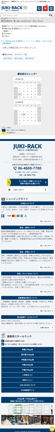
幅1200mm (7, 43)
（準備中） (38, 41)
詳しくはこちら (45, 221)
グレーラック (38, 21)
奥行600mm (29, 58)
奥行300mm (8, 58)
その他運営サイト (27, 390)
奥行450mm (19, 58)
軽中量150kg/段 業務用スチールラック (19, 41)
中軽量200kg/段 (27, 359)
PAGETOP (52, 429)
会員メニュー (27, 380)
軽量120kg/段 (27, 349)
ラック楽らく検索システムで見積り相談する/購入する (30, 182)
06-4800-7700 (29, 168)
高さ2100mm (48, 41)
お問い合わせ (18, 189)
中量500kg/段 (27, 370)
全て (2, 41)
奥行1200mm (6, 21)
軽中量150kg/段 (27, 354)
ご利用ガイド (27, 375)
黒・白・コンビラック (22, 21)
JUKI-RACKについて (28, 385)
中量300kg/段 (27, 364)
